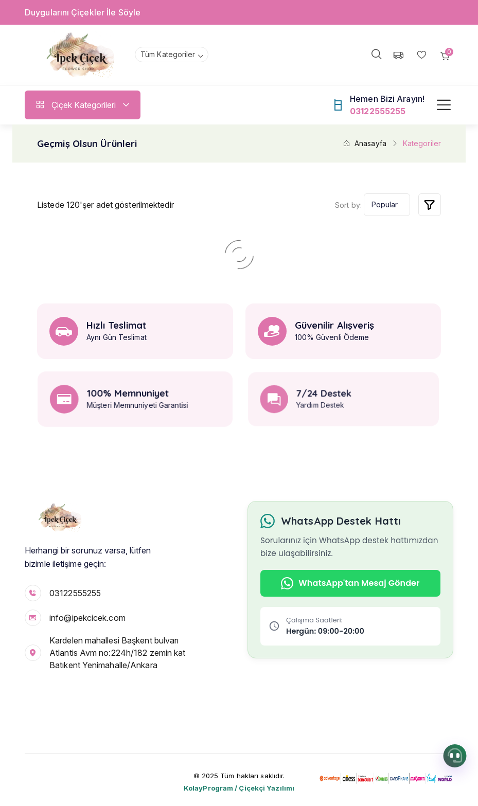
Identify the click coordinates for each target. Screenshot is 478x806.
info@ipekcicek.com (87, 618)
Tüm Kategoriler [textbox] (168, 54)
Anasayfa (364, 143)
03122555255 (75, 593)
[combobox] (171, 54)
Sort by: (348, 205)
